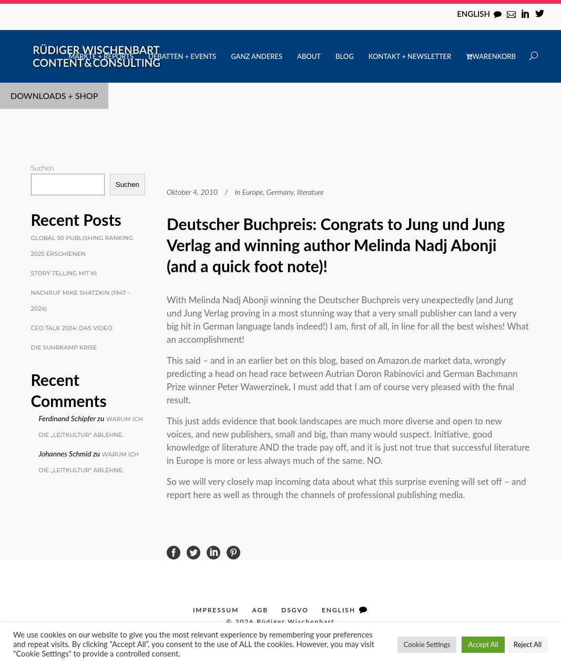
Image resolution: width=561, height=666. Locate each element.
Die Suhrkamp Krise (64, 347)
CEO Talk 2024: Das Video (72, 328)
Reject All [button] (528, 644)
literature (310, 191)
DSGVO (295, 610)
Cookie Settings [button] (427, 644)
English (473, 13)
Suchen (42, 167)
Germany (280, 191)
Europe (252, 191)
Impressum (216, 610)
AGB (260, 610)
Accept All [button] (483, 644)
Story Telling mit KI (64, 273)
